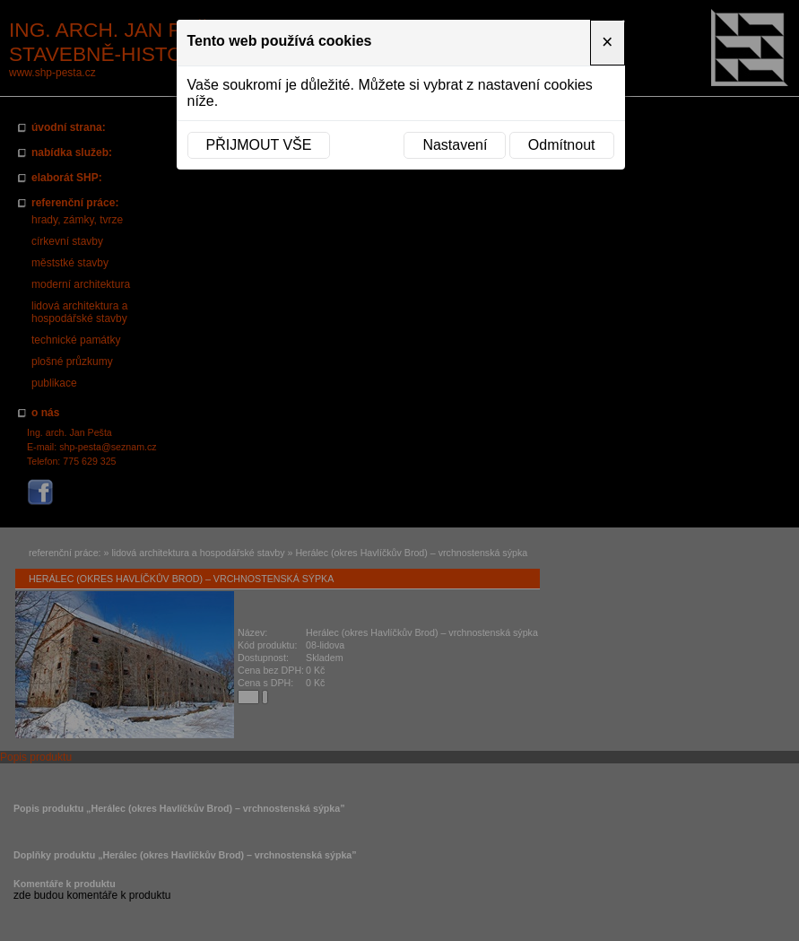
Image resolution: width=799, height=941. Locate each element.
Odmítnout (561, 144)
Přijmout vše (259, 144)
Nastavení (454, 144)
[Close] (607, 42)
